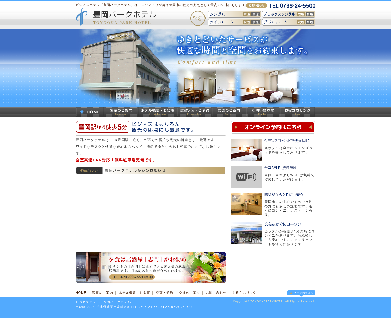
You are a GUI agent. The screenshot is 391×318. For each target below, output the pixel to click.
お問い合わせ (263, 112)
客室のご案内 (121, 112)
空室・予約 (164, 293)
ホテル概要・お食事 (158, 112)
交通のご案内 (229, 112)
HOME (90, 112)
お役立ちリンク (297, 112)
